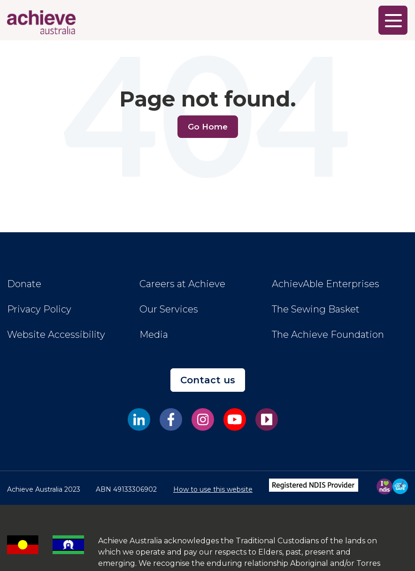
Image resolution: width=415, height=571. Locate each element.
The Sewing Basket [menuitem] (316, 309)
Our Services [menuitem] (168, 309)
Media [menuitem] (153, 334)
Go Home (208, 126)
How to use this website (213, 489)
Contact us (207, 380)
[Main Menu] (393, 20)
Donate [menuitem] (24, 283)
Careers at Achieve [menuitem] (182, 283)
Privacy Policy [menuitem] (39, 309)
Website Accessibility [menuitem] (56, 334)
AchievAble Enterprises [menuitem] (325, 283)
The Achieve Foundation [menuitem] (328, 334)
